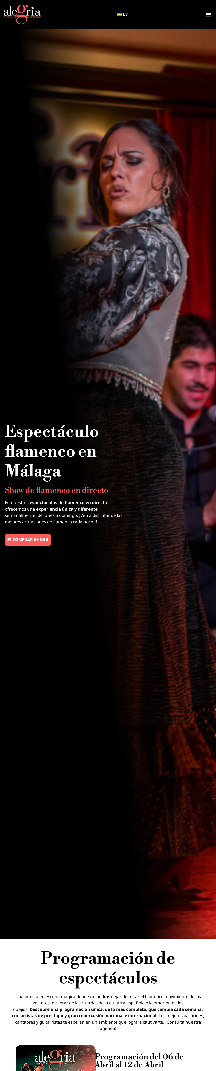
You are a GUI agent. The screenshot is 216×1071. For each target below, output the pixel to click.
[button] (208, 14)
